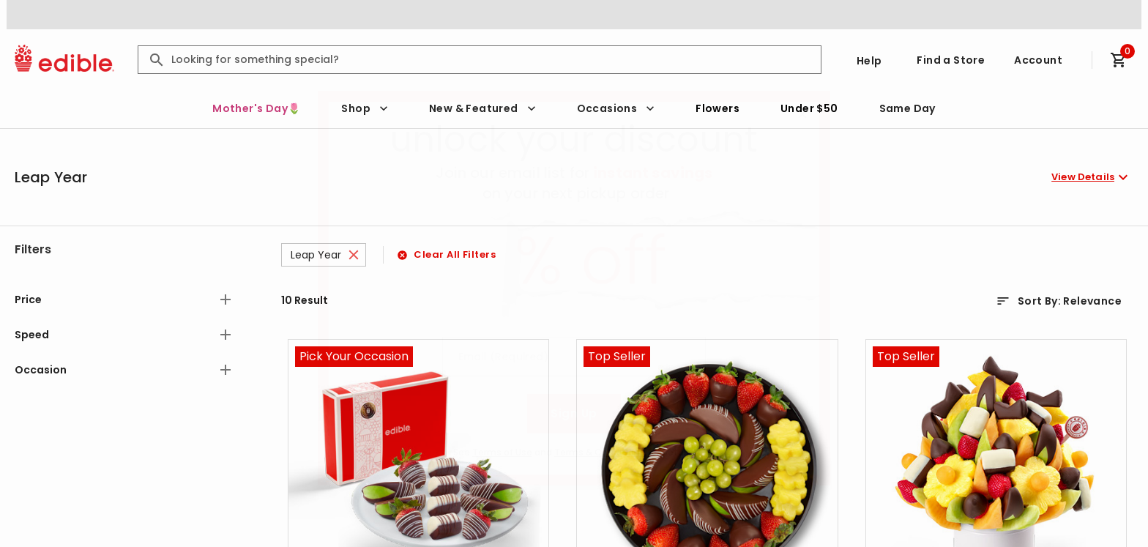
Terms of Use (502, 452)
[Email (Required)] (574, 356)
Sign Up (574, 413)
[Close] (802, 114)
